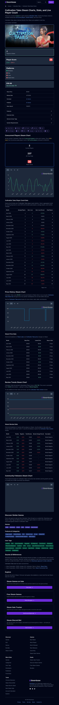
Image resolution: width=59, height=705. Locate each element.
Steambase (32, 683)
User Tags (8, 665)
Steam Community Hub (42, 568)
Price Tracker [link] (25, 128)
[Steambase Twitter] (34, 688)
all (17, 170)
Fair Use (29, 702)
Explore (51, 2)
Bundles (8, 648)
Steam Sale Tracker (35, 660)
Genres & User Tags (29, 119)
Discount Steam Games (36, 662)
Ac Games (28, 99)
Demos (7, 645)
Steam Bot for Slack (11, 685)
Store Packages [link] (10, 131)
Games (9, 6)
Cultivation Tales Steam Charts (29, 6)
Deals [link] (41, 128)
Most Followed (34, 645)
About (33, 702)
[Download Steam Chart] (51, 170)
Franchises (8, 673)
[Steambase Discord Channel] (30, 688)
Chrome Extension (10, 680)
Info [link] (17, 131)
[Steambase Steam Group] (32, 688)
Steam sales (21, 337)
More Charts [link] (39, 131)
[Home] (5, 6)
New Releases (33, 648)
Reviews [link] (17, 128)
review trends (29, 17)
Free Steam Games (35, 665)
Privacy (19, 702)
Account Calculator (10, 691)
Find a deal (29, 587)
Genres (7, 660)
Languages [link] (31, 131)
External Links (29, 115)
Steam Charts (9, 650)
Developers (8, 668)
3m (11, 170)
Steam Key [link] (34, 128)
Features (29, 111)
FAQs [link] (46, 131)
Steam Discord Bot (10, 683)
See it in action (29, 627)
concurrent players (20, 17)
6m (11, 303)
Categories (8, 662)
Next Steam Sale (10, 688)
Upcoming (32, 650)
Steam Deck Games (35, 653)
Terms (23, 702)
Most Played (33, 642)
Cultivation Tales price (15, 299)
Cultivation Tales (17, 6)
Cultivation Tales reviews (37, 389)
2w (8, 170)
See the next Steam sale (29, 613)
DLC (7, 642)
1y (14, 170)
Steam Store (44, 566)
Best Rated (33, 639)
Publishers (8, 671)
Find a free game (29, 600)
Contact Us (39, 702)
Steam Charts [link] (9, 128)
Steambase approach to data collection (42, 561)
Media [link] (24, 131)
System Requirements (29, 123)
